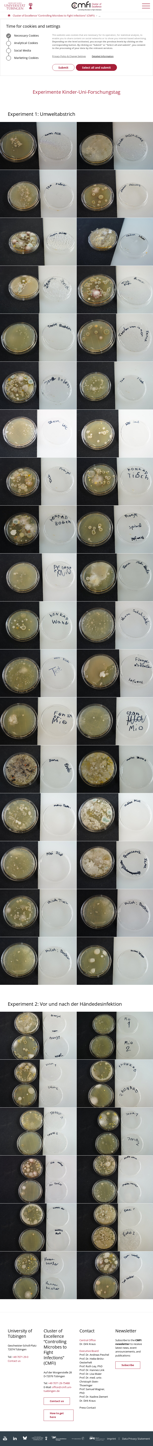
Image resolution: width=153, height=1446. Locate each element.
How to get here (57, 1415)
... (99, 15)
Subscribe (128, 1365)
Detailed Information (103, 56)
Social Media (18, 50)
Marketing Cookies (22, 58)
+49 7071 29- (55, 1383)
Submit (63, 67)
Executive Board (89, 1351)
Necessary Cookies (22, 35)
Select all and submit (96, 67)
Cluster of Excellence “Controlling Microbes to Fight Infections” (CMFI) (54, 15)
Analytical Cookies (22, 43)
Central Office (87, 1340)
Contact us (14, 1361)
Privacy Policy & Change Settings (69, 56)
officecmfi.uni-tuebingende (58, 1389)
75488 (66, 1383)
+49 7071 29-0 (20, 1357)
